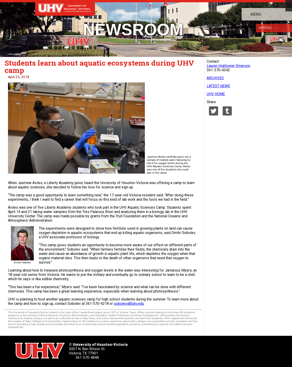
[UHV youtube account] (200, 349)
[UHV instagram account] (214, 349)
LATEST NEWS (218, 86)
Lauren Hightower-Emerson (228, 66)
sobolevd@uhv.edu (129, 303)
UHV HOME (216, 94)
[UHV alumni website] (228, 349)
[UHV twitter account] (159, 349)
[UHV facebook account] (173, 349)
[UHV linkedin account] (186, 349)
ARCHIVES (215, 78)
